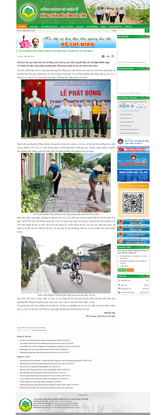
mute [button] (137, 107)
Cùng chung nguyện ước (127, 122)
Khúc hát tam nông (125, 125)
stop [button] (132, 106)
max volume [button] (145, 107)
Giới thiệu (34, 26)
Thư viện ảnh (91, 26)
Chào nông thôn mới (126, 118)
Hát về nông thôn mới (126, 114)
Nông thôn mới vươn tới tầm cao (129, 129)
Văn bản (79, 26)
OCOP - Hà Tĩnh (66, 26)
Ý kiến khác (123, 266)
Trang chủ (83, 395)
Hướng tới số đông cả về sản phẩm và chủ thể (132, 262)
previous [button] (120, 106)
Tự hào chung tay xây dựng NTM (130, 110)
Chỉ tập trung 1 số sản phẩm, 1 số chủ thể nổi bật (132, 257)
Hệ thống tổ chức (49, 26)
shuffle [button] (142, 105)
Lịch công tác (115, 26)
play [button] (124, 106)
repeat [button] (139, 105)
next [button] (128, 106)
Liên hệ (128, 26)
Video (103, 26)
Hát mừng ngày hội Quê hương (129, 133)
